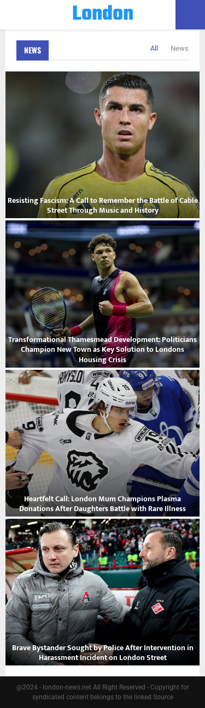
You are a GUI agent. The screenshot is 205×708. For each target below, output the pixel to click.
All (154, 48)
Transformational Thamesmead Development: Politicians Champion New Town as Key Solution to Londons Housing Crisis (102, 349)
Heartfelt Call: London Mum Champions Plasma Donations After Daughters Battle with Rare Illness (102, 504)
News (32, 50)
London (102, 14)
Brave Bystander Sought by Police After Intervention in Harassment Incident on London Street (103, 652)
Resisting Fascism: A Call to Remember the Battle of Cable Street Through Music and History (103, 205)
